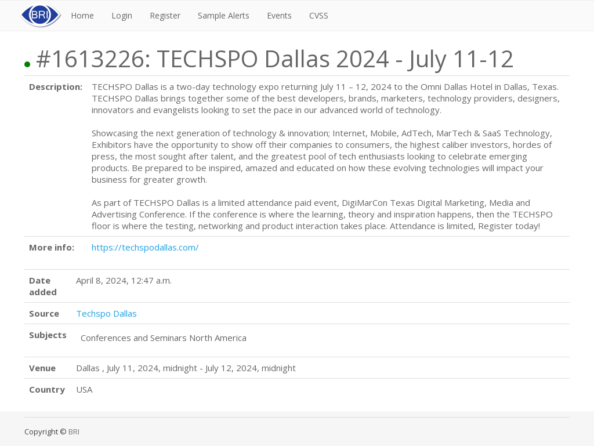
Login (121, 15)
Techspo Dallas (106, 313)
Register (165, 15)
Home (82, 15)
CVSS (318, 15)
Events (279, 15)
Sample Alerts (223, 15)
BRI (73, 431)
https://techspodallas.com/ (145, 247)
